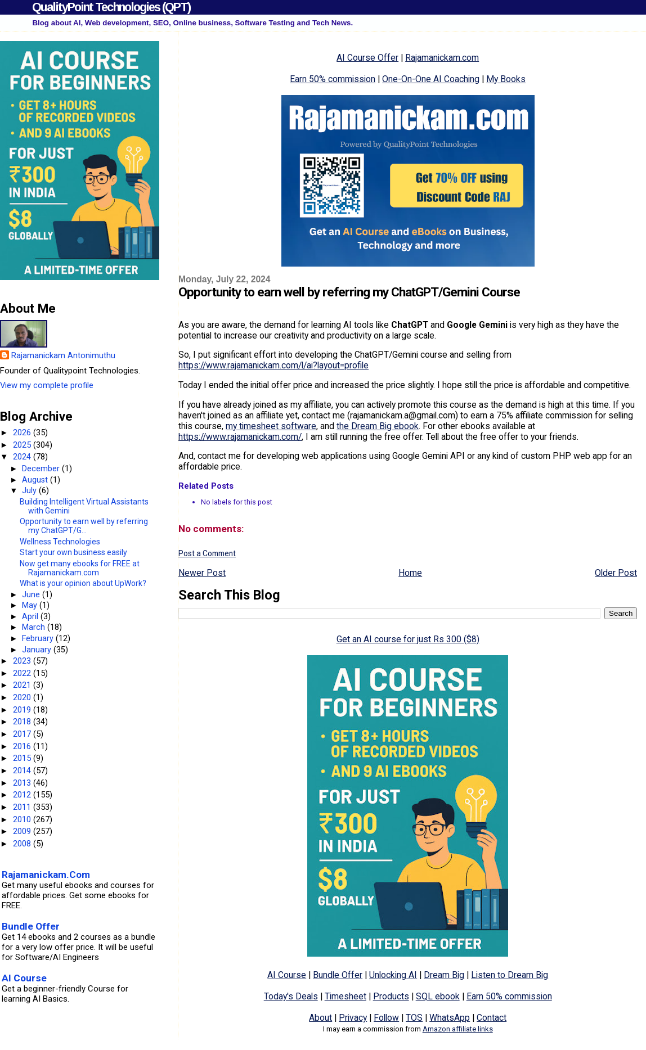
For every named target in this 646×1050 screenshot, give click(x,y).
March (34, 627)
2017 (23, 734)
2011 (23, 807)
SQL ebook (438, 996)
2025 (23, 445)
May (30, 605)
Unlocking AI (393, 975)
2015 (23, 758)
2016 (23, 746)
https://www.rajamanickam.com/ (240, 436)
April (31, 616)
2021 (23, 685)
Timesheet (345, 996)
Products (391, 996)
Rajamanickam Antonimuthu (63, 355)
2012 (23, 795)
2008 (23, 844)
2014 (23, 770)
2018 (23, 721)
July (30, 490)
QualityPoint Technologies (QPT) (111, 7)
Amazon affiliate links (458, 1029)
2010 (23, 819)
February (39, 638)
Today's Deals (291, 996)
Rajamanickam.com (442, 57)
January (37, 649)
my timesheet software (271, 426)
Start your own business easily (73, 552)
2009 (23, 831)
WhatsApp (449, 1017)
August (36, 479)
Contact (491, 1017)
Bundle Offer (337, 975)
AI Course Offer (367, 57)
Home (410, 572)
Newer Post (202, 572)
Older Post (616, 572)
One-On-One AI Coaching (430, 79)
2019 (23, 710)
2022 (23, 673)
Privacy (353, 1017)
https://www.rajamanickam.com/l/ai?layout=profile (273, 365)
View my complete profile (46, 385)
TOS (414, 1017)
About (320, 1017)
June (32, 594)
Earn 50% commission (332, 79)
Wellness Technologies (60, 541)
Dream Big (444, 975)
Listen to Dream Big (509, 975)
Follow (386, 1017)
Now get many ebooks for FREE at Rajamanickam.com (80, 568)
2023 (23, 661)
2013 (23, 783)
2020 (23, 697)
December (42, 468)
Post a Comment (207, 553)
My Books (506, 79)
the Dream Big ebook (378, 426)
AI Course (286, 975)
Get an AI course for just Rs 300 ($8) (408, 639)
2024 (23, 457)
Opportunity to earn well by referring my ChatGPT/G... (84, 526)
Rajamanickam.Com (46, 874)
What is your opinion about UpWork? (83, 583)
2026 (23, 432)
